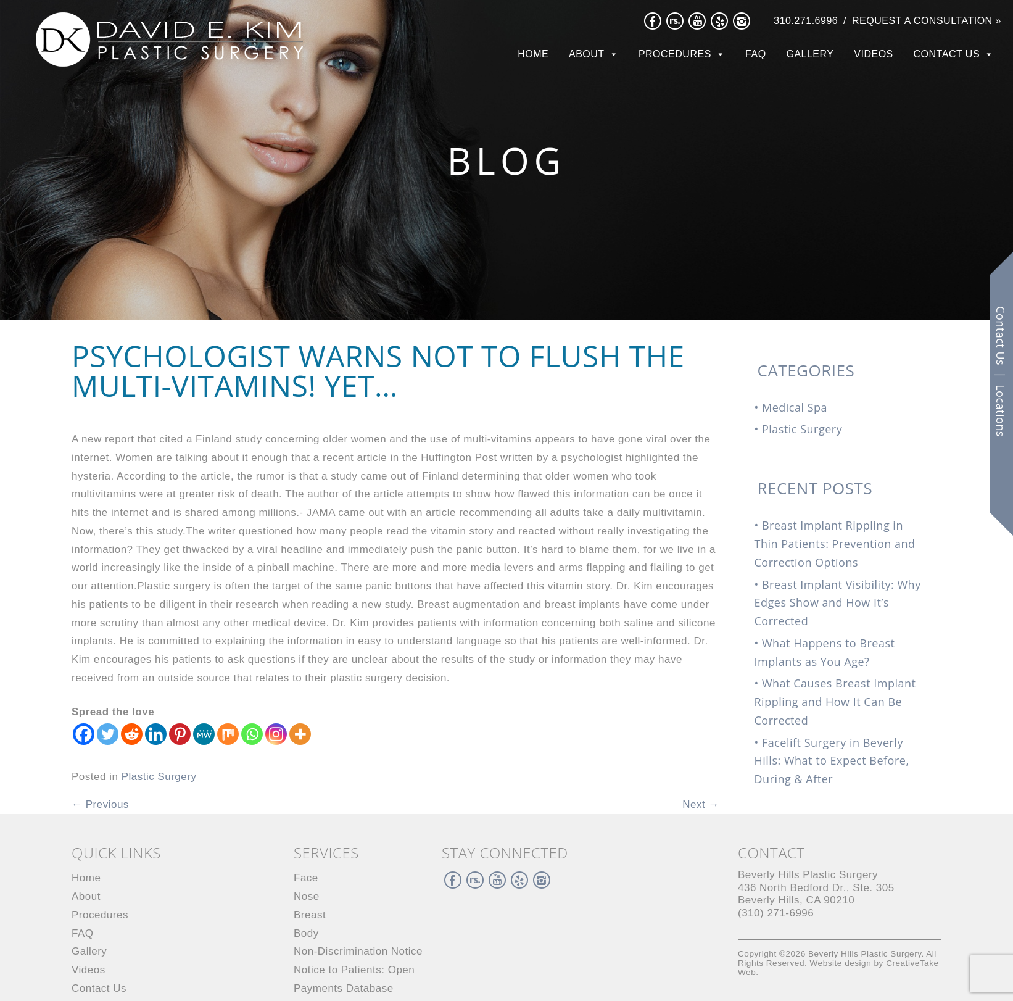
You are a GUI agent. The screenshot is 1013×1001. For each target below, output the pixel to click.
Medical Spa (794, 407)
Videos (873, 54)
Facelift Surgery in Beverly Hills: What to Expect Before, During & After (832, 761)
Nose (307, 896)
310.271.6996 (806, 20)
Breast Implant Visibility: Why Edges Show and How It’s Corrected (838, 603)
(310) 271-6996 (776, 913)
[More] (300, 734)
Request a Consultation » (926, 20)
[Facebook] (83, 734)
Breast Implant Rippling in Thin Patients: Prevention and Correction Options (835, 544)
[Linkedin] (156, 734)
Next (700, 804)
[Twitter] (107, 734)
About (587, 54)
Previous (100, 804)
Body (306, 933)
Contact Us (947, 54)
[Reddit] (132, 734)
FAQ (755, 54)
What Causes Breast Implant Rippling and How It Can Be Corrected (835, 702)
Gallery (809, 54)
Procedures (675, 54)
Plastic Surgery (159, 777)
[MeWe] (204, 734)
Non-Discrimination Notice (358, 951)
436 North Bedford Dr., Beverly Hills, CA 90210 (816, 887)
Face (306, 878)
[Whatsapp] (252, 734)
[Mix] (228, 734)
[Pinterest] (180, 734)
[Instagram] (276, 734)
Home (533, 54)
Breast (310, 915)
